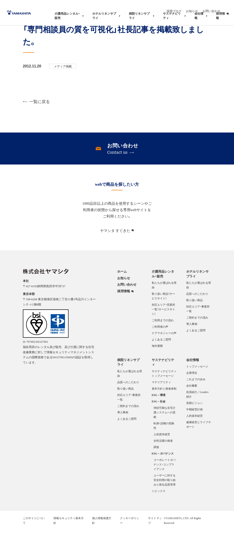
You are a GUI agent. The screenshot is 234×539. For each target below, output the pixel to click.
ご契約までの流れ (197, 327)
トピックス (158, 500)
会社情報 (192, 369)
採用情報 (123, 301)
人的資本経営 (162, 444)
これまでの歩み (195, 389)
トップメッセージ (197, 376)
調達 (156, 456)
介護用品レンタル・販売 (163, 283)
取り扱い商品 (194, 310)
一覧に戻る (36, 111)
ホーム (122, 281)
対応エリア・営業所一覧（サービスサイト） (163, 318)
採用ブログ (182, 6)
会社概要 (191, 395)
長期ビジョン (194, 412)
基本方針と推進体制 (164, 398)
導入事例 (191, 333)
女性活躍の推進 (163, 450)
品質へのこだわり (197, 303)
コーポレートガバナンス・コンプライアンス (165, 474)
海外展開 (157, 355)
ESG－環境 (158, 404)
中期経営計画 (194, 419)
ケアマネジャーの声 (164, 342)
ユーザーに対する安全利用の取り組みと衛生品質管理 (165, 489)
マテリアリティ (161, 392)
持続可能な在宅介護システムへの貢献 (165, 421)
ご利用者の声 (160, 336)
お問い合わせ (220, 6)
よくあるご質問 (161, 349)
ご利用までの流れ (163, 330)
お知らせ (201, 6)
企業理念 (191, 382)
